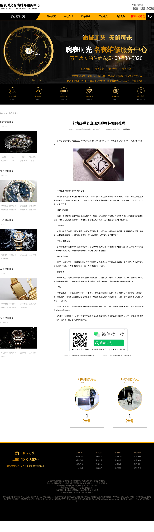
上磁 (13, 161)
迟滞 (32, 161)
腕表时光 (3, 113)
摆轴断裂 (23, 161)
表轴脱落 (12, 210)
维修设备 (120, 16)
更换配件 (23, 353)
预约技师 (126, 129)
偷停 (24, 157)
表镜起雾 (12, 255)
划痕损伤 (23, 308)
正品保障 (137, 460)
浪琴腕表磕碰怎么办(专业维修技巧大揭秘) (126, 356)
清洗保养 (99, 468)
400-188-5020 (143, 8)
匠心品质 (103, 16)
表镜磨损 (4, 206)
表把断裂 (23, 210)
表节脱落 (32, 304)
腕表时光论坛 (138, 16)
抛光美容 (12, 353)
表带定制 (99, 464)
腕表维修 (85, 69)
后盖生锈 (32, 206)
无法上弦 (32, 157)
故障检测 (32, 353)
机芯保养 (99, 69)
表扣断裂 (12, 304)
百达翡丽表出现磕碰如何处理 (82, 356)
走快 (13, 157)
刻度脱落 (23, 206)
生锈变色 (32, 255)
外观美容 (126, 69)
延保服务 (137, 456)
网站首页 (51, 16)
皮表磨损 (23, 304)
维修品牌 (85, 16)
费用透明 (137, 468)
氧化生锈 (4, 308)
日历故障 (4, 161)
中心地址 (79, 468)
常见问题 (12, 113)
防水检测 (4, 259)
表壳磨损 (4, 210)
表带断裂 (4, 304)
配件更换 (113, 69)
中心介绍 (68, 16)
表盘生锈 (32, 210)
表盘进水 (4, 255)
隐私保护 (137, 464)
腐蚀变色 (12, 308)
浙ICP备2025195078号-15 (83, 493)
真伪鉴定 (4, 357)
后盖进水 (23, 255)
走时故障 (99, 456)
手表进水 (99, 460)
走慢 (4, 157)
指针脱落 (12, 206)
